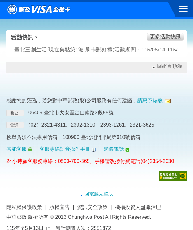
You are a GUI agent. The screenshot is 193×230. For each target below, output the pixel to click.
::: (8, 26)
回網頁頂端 (169, 66)
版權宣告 (59, 207)
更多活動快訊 (165, 36)
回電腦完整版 (98, 193)
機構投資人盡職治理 (138, 207)
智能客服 (16, 149)
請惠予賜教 (150, 100)
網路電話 (114, 149)
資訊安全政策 (92, 207)
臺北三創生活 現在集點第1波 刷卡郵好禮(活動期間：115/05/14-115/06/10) (77, 50)
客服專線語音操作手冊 (64, 149)
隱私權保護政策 (24, 207)
